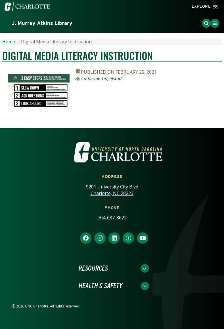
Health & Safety (100, 286)
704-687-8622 (112, 218)
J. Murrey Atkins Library (41, 23)
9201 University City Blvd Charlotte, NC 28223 (112, 190)
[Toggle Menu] (214, 23)
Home (8, 42)
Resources (93, 268)
